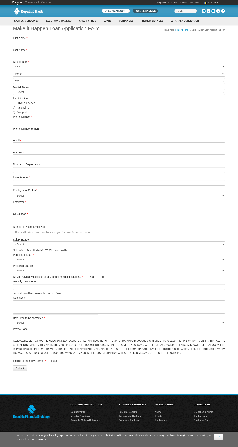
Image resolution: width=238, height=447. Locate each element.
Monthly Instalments (25, 281)
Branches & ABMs (179, 2)
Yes (91, 276)
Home (178, 30)
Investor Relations (80, 416)
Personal (17, 2)
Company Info (162, 2)
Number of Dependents (27, 164)
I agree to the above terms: (29, 360)
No (102, 276)
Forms (185, 30)
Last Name (20, 49)
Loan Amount (21, 177)
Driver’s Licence (25, 102)
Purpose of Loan (23, 254)
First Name (20, 37)
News (158, 412)
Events (158, 416)
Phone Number (22, 116)
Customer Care (202, 420)
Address (18, 152)
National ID (22, 107)
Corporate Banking (129, 420)
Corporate (47, 2)
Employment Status (25, 190)
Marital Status (22, 87)
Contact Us (194, 2)
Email (17, 140)
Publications (161, 420)
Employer (19, 202)
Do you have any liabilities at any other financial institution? (48, 276)
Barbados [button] (213, 2)
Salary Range (21, 239)
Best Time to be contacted (29, 317)
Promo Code (20, 328)
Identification (21, 98)
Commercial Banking (130, 416)
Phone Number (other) (26, 128)
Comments (19, 297)
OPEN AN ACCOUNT (116, 11)
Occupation (20, 213)
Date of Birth (21, 61)
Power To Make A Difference (85, 420)
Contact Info (200, 416)
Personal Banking (128, 412)
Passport (21, 112)
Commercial (32, 2)
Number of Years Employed (29, 226)
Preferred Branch (24, 265)
